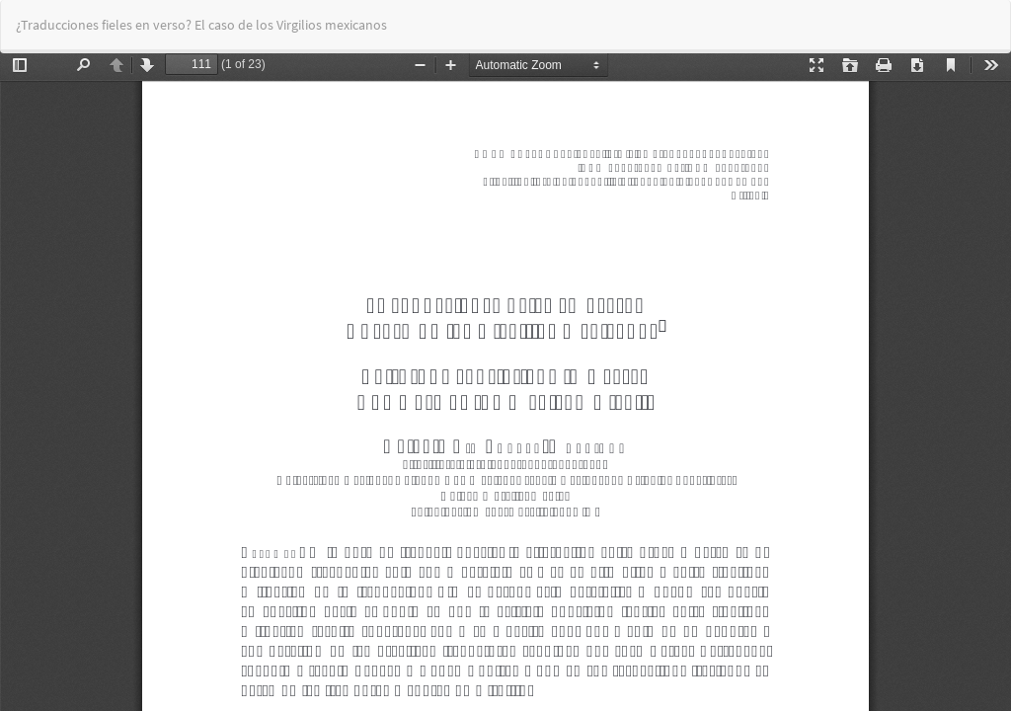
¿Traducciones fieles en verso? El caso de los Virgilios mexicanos (201, 25)
